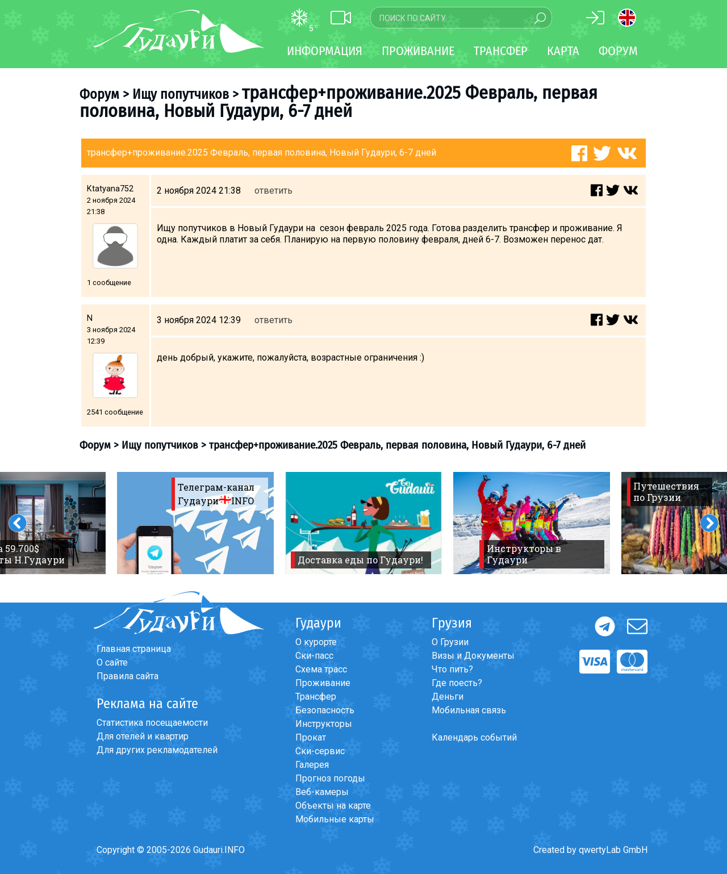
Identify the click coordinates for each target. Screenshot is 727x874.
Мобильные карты (334, 819)
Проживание (322, 683)
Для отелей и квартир (143, 736)
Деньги (447, 696)
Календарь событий (474, 737)
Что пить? (452, 669)
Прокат (310, 737)
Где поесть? (457, 683)
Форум (618, 50)
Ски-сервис (320, 751)
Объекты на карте (333, 805)
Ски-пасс (314, 655)
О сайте (112, 662)
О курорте (316, 642)
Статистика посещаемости (152, 722)
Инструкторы (323, 723)
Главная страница (134, 648)
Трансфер (315, 696)
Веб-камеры (322, 792)
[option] (195, 523)
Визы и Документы (473, 655)
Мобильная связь (469, 710)
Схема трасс (321, 669)
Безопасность (324, 710)
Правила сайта (127, 676)
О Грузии (450, 642)
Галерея (312, 764)
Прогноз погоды (330, 778)
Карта (563, 50)
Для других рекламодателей (157, 750)
